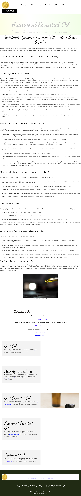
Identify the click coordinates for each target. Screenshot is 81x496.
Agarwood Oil (71, 5)
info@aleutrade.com (73, 478)
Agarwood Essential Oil (56, 5)
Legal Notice (36, 493)
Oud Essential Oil (41, 5)
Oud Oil (15, 5)
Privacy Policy (44, 493)
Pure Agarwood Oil (27, 5)
